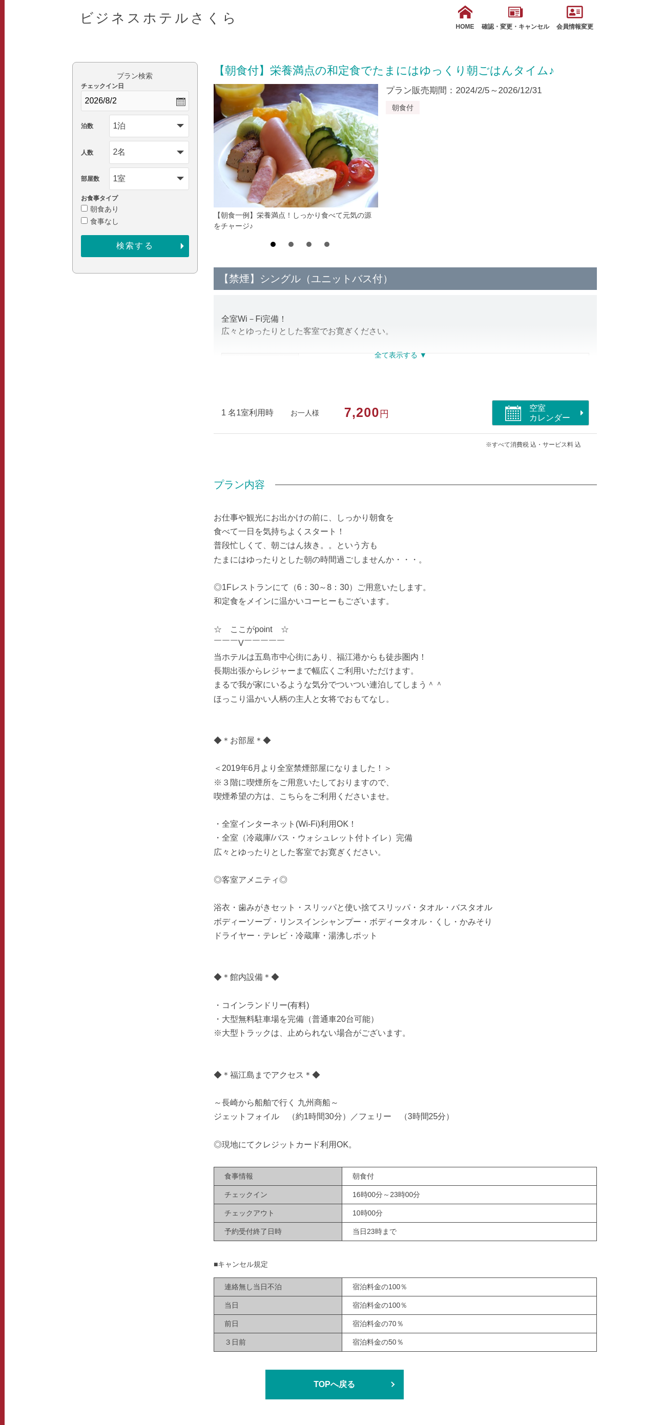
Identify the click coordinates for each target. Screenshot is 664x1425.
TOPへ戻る (334, 1384)
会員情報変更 (574, 17)
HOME (465, 17)
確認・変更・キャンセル (515, 17)
